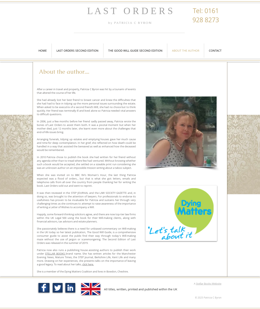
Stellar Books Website (208, 283)
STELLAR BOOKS (55, 253)
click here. (88, 264)
